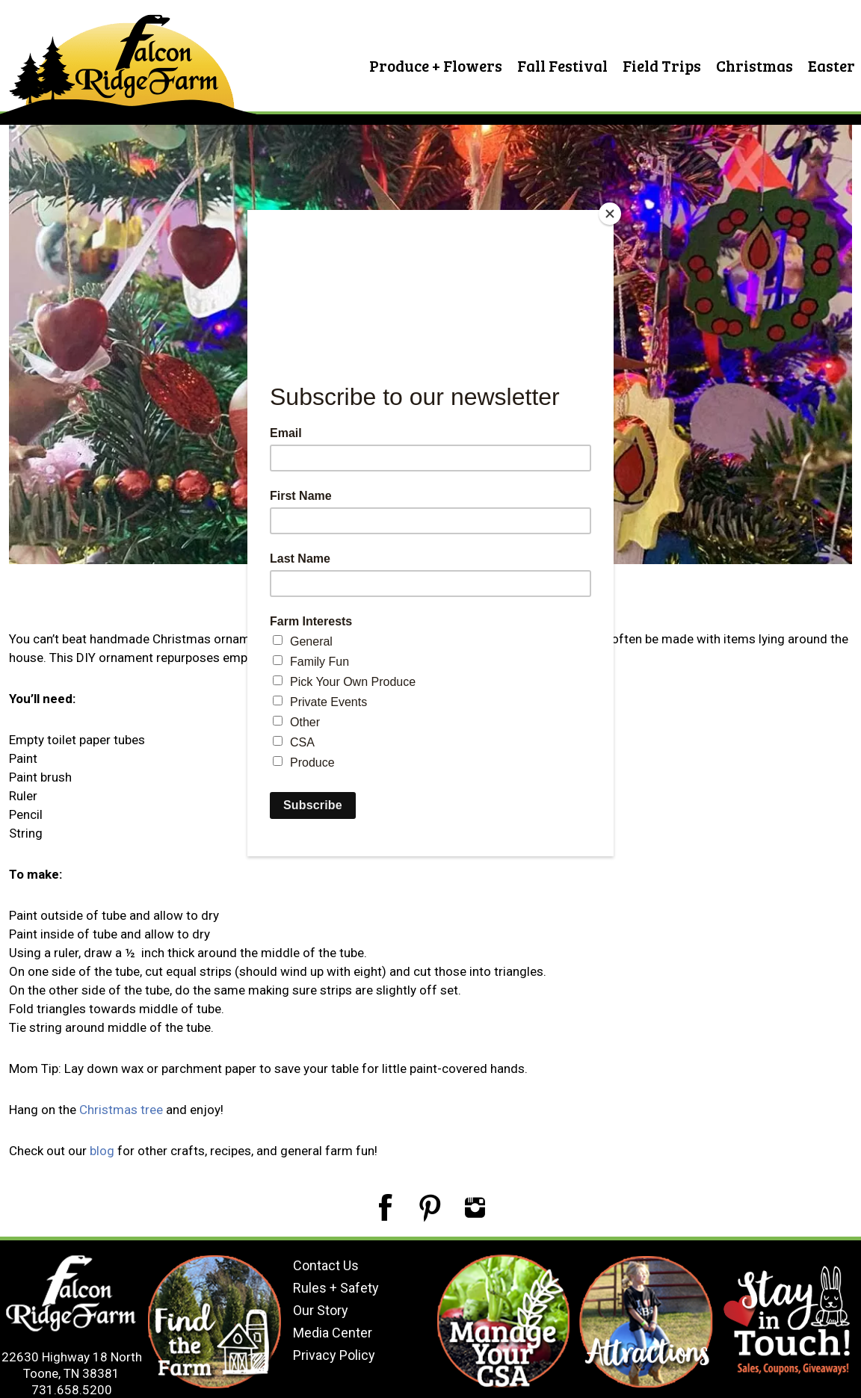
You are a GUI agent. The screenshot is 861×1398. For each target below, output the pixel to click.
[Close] (610, 213)
